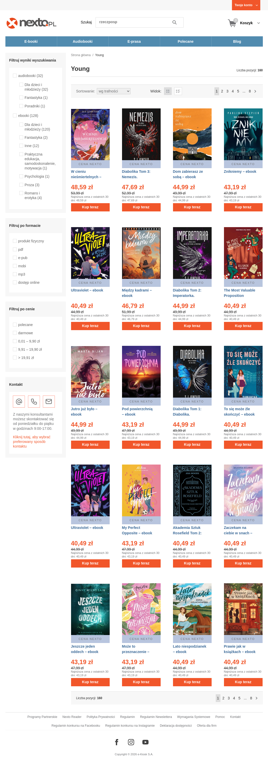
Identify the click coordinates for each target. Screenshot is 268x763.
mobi (22, 266)
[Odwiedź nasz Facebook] (117, 742)
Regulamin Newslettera (156, 717)
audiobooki (30, 76)
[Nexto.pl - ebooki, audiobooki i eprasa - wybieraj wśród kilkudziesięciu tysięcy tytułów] (31, 23)
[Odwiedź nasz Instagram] (131, 742)
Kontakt (235, 717)
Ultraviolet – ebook (87, 290)
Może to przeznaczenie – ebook (136, 651)
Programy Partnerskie (42, 717)
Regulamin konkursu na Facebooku (75, 725)
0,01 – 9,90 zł (29, 341)
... (244, 91)
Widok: (155, 91)
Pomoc (220, 717)
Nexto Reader (71, 717)
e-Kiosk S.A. (145, 754)
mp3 (21, 274)
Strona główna (81, 55)
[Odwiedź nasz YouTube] (145, 742)
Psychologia (37, 176)
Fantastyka (36, 98)
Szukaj (86, 22)
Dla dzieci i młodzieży (36, 87)
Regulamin (127, 717)
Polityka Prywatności (101, 717)
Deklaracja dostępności (176, 725)
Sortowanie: (85, 91)
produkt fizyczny (31, 241)
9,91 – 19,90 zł (30, 349)
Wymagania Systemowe (193, 717)
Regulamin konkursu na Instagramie (130, 725)
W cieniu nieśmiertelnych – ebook (86, 176)
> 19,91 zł (26, 358)
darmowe (25, 333)
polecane (25, 325)
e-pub (23, 258)
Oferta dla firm (207, 725)
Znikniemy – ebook (240, 171)
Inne (32, 146)
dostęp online (29, 282)
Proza (32, 185)
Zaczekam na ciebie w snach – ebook (238, 533)
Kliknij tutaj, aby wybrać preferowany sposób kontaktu (32, 441)
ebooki (28, 116)
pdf (20, 249)
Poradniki (35, 106)
